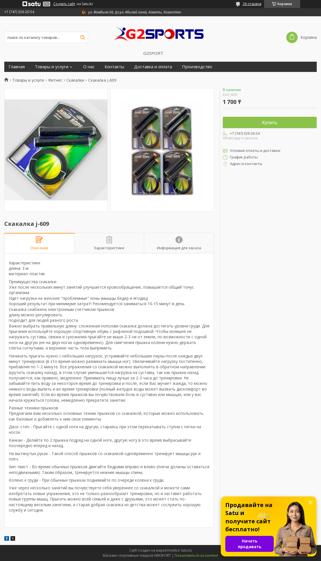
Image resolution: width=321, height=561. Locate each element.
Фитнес (55, 80)
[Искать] (82, 37)
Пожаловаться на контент (196, 555)
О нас (89, 67)
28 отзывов (252, 3)
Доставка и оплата (153, 67)
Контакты (114, 67)
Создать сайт (64, 4)
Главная (17, 67)
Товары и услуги (51, 67)
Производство (197, 67)
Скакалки (75, 80)
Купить (269, 122)
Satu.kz (186, 550)
